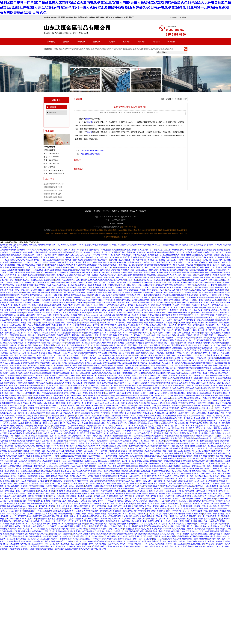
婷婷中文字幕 (151, 496)
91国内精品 (221, 335)
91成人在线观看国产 (205, 350)
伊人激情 (21, 250)
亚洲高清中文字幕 (216, 534)
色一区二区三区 (12, 257)
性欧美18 (90, 285)
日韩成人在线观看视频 (219, 290)
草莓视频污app (171, 401)
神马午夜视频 (72, 488)
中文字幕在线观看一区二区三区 (173, 252)
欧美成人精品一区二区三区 (162, 483)
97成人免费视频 (26, 282)
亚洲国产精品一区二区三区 (116, 406)
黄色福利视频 (25, 511)
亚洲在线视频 (33, 476)
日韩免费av (220, 383)
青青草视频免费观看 (223, 267)
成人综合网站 (47, 461)
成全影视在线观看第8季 (141, 300)
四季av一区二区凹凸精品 (104, 499)
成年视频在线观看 (71, 463)
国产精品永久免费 (59, 418)
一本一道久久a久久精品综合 (180, 363)
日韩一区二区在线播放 (82, 297)
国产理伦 (121, 252)
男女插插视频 (125, 315)
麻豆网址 (36, 456)
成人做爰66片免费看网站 (77, 285)
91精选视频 (209, 544)
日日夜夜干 (39, 255)
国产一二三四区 (172, 511)
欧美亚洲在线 (21, 285)
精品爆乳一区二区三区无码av (124, 448)
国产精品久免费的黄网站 (184, 338)
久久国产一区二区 (31, 406)
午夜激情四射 (205, 277)
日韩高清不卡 (211, 325)
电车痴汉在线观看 (168, 536)
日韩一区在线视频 (46, 395)
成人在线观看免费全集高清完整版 (147, 534)
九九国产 (180, 413)
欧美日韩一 (131, 390)
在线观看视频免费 (135, 262)
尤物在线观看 (28, 466)
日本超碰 (206, 395)
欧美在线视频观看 (90, 265)
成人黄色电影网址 (90, 453)
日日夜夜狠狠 (58, 395)
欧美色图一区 (99, 393)
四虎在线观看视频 (209, 250)
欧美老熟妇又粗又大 (66, 511)
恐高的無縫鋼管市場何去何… (54, 184)
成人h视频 (121, 350)
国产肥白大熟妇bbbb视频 (80, 295)
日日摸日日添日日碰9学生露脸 (58, 466)
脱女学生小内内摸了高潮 (98, 390)
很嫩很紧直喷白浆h (177, 257)
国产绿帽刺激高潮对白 (185, 496)
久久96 (225, 433)
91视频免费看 (131, 252)
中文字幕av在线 (111, 501)
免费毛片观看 (122, 262)
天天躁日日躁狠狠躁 (190, 353)
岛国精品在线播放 (146, 488)
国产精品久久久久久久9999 (177, 431)
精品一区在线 (120, 308)
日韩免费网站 (158, 297)
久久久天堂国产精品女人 (15, 456)
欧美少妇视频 (10, 471)
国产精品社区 (136, 521)
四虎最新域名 (124, 456)
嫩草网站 (200, 297)
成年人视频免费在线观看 (148, 385)
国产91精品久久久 (70, 390)
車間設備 (156, 42)
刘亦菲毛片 (184, 476)
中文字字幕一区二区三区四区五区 (104, 325)
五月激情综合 (169, 481)
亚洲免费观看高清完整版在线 (108, 468)
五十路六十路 (184, 511)
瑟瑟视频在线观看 (13, 421)
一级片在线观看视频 (44, 448)
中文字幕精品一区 (56, 390)
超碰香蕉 (196, 456)
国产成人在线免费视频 (45, 491)
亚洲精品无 (63, 458)
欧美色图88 (32, 370)
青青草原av (31, 401)
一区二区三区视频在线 (210, 375)
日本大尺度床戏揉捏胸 (182, 308)
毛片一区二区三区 (165, 519)
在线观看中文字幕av (95, 529)
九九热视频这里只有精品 (49, 536)
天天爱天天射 (137, 403)
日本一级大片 (35, 451)
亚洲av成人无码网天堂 (50, 451)
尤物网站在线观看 (38, 310)
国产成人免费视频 (169, 463)
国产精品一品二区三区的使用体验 (127, 363)
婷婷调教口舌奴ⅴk (80, 421)
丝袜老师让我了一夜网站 (139, 325)
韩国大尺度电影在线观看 (118, 451)
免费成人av (35, 539)
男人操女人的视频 (114, 431)
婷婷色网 (23, 493)
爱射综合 (31, 323)
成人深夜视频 (81, 529)
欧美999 (72, 416)
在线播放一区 (203, 509)
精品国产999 (29, 313)
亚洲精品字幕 (148, 285)
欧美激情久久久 (50, 388)
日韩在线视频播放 (74, 504)
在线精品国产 (165, 438)
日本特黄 (135, 255)
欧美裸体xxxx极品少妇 (133, 438)
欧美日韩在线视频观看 (153, 295)
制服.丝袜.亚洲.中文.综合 (90, 250)
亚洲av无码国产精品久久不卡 (54, 343)
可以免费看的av (103, 260)
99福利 (226, 355)
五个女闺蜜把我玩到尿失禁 (80, 325)
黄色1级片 (31, 285)
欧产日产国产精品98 (58, 488)
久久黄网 (132, 471)
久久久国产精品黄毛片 (108, 275)
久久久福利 (143, 345)
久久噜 (119, 282)
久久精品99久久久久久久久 (103, 267)
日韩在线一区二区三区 (198, 499)
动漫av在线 (199, 390)
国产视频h (212, 539)
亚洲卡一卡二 (15, 393)
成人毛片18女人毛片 (53, 330)
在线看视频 (117, 385)
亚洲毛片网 (82, 308)
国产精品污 (25, 488)
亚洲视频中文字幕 (34, 335)
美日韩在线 (39, 323)
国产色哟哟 (197, 516)
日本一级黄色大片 (223, 345)
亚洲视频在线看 (17, 395)
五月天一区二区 (56, 496)
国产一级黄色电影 (73, 323)
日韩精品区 (111, 423)
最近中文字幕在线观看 (112, 526)
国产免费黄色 (112, 433)
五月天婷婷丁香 (210, 488)
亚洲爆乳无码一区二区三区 (89, 491)
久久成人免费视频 (167, 534)
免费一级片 (79, 521)
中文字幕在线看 (154, 348)
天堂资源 (198, 250)
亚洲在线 (221, 385)
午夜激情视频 (129, 529)
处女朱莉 (67, 250)
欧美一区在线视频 (63, 544)
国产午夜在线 (118, 529)
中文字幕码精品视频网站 (9, 493)
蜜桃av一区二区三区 (186, 262)
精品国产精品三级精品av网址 (119, 458)
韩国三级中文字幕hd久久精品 (145, 272)
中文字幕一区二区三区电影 (176, 544)
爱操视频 (141, 428)
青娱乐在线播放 (214, 413)
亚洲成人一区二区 (75, 277)
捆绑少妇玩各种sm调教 (119, 395)
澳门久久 (167, 473)
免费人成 (4, 511)
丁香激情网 (185, 534)
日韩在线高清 (146, 328)
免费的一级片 (138, 524)
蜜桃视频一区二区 (140, 393)
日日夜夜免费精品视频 (36, 493)
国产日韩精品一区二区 (74, 401)
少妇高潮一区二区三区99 (48, 355)
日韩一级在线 (131, 463)
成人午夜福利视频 (184, 333)
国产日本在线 (87, 466)
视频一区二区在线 (157, 441)
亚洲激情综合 (174, 408)
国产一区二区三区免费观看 (177, 365)
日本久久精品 (74, 257)
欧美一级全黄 (5, 310)
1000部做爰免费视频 (38, 277)
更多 (125, 237)
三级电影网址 (127, 411)
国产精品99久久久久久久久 (135, 509)
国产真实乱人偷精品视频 (156, 365)
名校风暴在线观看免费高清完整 (198, 529)
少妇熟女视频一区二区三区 (18, 350)
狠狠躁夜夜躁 (111, 446)
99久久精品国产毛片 (37, 521)
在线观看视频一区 (117, 438)
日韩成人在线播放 (220, 348)
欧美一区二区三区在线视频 (101, 355)
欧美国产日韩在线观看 (122, 255)
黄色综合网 (47, 398)
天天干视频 (112, 466)
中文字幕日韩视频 (74, 418)
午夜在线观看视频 (180, 302)
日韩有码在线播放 (127, 338)
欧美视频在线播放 (69, 270)
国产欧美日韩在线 (36, 338)
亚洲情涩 (135, 375)
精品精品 (214, 373)
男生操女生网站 (214, 282)
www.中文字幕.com (212, 526)
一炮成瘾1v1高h (32, 463)
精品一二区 (32, 519)
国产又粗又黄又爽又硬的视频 (16, 378)
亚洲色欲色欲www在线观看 (72, 453)
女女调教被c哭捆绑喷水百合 (26, 416)
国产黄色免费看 (89, 458)
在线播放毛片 (19, 267)
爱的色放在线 (133, 318)
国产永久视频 (23, 521)
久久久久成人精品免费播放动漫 (17, 388)
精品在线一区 (224, 320)
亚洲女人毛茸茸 (88, 544)
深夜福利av (91, 292)
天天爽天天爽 (30, 267)
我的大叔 (190, 250)
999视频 (10, 443)
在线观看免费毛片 (64, 335)
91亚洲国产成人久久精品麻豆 (130, 257)
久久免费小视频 (136, 458)
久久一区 (79, 280)
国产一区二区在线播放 (56, 368)
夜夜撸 (95, 418)
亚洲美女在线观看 (211, 310)
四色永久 (61, 265)
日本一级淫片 (183, 468)
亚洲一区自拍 (28, 325)
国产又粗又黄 (54, 333)
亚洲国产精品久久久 (71, 516)
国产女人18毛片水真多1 (170, 521)
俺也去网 (219, 330)
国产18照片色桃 (142, 531)
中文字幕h (24, 499)
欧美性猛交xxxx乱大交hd (43, 433)
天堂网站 (137, 313)
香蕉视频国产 (185, 433)
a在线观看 (89, 486)
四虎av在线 (62, 290)
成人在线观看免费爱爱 (98, 488)
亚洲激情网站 (141, 443)
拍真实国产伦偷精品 (87, 463)
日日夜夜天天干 (148, 262)
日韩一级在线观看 (50, 526)
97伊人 (129, 524)
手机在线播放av (90, 320)
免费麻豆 (191, 431)
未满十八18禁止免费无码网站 (201, 476)
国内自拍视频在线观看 (39, 504)
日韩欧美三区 (168, 423)
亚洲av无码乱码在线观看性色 (122, 272)
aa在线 (168, 287)
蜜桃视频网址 (139, 333)
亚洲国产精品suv (76, 318)
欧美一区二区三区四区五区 (26, 471)
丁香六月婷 (62, 428)
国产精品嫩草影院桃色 (107, 481)
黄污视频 (14, 501)
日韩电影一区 (207, 406)
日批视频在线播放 (38, 290)
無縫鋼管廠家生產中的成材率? (92, 150)
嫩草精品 (39, 446)
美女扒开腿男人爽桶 (174, 539)
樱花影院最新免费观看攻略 (59, 478)
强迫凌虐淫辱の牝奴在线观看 (157, 408)
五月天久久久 (202, 448)
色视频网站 (166, 295)
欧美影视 (57, 461)
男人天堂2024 (141, 491)
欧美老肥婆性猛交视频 (199, 534)
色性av (35, 478)
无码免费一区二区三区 (45, 350)
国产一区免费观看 (100, 466)
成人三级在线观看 (58, 509)
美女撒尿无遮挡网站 (90, 353)
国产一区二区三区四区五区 (184, 426)
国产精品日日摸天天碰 (197, 383)
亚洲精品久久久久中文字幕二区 (101, 385)
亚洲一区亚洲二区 (176, 509)
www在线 (150, 360)
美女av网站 (114, 257)
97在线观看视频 (61, 338)
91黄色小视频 (221, 270)
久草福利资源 (142, 463)
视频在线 (154, 305)
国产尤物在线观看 (105, 448)
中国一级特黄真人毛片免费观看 (20, 330)
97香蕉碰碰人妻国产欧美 (134, 353)
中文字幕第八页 (40, 466)
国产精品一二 (82, 473)
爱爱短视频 (151, 511)
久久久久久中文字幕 (124, 393)
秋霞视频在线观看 (41, 252)
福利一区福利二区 (84, 456)
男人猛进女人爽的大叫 (49, 539)
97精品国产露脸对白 (204, 275)
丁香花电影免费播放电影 (195, 252)
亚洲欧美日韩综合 (93, 519)
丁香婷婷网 (155, 383)
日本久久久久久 (71, 368)
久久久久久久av (55, 546)
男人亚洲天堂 (77, 383)
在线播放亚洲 (117, 426)
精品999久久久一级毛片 (117, 544)
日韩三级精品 (13, 438)
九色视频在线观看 (220, 406)
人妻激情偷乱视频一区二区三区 (179, 466)
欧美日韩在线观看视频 (148, 265)
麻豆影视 (132, 514)
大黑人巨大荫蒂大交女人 (174, 373)
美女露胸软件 (117, 250)
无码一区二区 (50, 544)
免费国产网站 (87, 272)
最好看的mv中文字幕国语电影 (32, 403)
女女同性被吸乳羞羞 (185, 506)
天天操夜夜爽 (110, 393)
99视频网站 (98, 277)
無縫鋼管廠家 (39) (69, 230)
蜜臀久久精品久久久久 (203, 408)
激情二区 (209, 461)
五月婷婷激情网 (217, 468)
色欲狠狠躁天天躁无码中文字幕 (124, 340)
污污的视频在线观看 (67, 451)
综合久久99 (87, 267)
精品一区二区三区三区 (139, 270)
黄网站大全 (79, 320)
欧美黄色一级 (50, 521)
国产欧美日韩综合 (31, 395)
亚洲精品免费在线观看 (53, 270)
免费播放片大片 (123, 325)
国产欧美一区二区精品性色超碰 (15, 370)
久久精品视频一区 (203, 285)
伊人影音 (172, 524)
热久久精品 (223, 365)
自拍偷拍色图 (197, 310)
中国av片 (109, 506)
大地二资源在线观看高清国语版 (103, 534)
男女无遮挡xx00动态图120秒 (186, 265)
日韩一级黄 (93, 481)
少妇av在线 (134, 358)
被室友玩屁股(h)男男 (142, 305)
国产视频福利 (11, 383)
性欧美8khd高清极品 (154, 315)
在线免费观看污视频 (109, 539)
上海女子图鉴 (148, 461)
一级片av (58, 506)
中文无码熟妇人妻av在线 (190, 504)
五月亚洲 (3, 438)
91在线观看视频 (154, 345)
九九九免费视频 (194, 375)
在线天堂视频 (192, 295)
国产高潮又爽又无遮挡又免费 (142, 292)
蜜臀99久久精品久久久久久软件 (165, 506)
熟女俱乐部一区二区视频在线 (209, 483)
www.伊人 (47, 524)
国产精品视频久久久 (76, 310)
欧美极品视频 (37, 398)
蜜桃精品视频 (153, 270)
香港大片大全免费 (7, 290)
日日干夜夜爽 (182, 315)
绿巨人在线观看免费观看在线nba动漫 (206, 493)
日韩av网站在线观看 (136, 451)
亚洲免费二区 (193, 441)
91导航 (119, 313)
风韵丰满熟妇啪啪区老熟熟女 (187, 255)
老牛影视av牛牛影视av (71, 506)
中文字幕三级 (221, 471)
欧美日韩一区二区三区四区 (75, 328)
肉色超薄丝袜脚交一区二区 (128, 488)
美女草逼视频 (177, 348)
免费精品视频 (189, 438)
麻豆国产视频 (34, 549)
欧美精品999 (206, 451)
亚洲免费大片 (158, 390)
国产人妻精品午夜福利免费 (23, 348)
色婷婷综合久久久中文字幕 (162, 308)
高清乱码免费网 (213, 411)
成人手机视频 (49, 403)
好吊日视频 (107, 529)
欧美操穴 (65, 398)
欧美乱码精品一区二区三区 (16, 476)
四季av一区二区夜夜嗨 (172, 380)
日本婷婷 (130, 544)
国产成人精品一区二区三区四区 (31, 280)
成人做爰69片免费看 (74, 426)
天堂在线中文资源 (197, 531)
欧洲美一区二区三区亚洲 (186, 297)
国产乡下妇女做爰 (38, 360)
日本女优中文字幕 (138, 315)
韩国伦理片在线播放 (12, 300)
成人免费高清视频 (47, 549)
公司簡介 (111, 42)
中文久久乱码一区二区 (100, 438)
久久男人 (100, 398)
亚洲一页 (81, 282)
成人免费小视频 (109, 536)
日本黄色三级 (171, 323)
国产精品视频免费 (149, 313)
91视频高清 (52, 252)
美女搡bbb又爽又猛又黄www (191, 398)
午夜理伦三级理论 (154, 536)
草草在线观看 (42, 353)
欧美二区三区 (139, 431)
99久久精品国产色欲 (154, 416)
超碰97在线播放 (116, 401)
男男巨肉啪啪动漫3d (122, 267)
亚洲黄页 (45, 496)
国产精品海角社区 (29, 265)
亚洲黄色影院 (199, 270)
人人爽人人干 (141, 519)
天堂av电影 (86, 275)
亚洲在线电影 (61, 403)
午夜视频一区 (225, 302)
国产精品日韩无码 (52, 255)
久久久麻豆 (158, 310)
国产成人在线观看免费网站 (81, 370)
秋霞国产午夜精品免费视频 (31, 275)
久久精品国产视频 (84, 270)
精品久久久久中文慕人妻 (112, 348)
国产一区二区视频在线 (103, 511)
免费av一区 (116, 519)
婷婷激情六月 (212, 458)
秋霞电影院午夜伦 (33, 441)
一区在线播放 (99, 378)
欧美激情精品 (177, 406)
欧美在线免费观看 (126, 453)
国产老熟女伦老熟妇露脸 (174, 285)
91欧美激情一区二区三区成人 (22, 390)
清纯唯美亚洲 (16, 255)
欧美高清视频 (84, 431)
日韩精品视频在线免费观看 (127, 473)
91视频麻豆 (218, 461)
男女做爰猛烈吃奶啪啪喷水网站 (94, 423)
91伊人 (188, 373)
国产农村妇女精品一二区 (205, 267)
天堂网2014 (170, 338)
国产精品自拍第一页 (152, 275)
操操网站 (125, 471)
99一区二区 (102, 453)
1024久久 (112, 473)
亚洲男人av (15, 473)
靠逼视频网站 (168, 328)
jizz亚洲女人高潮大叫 (21, 531)
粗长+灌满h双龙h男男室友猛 (60, 383)
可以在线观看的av (56, 481)
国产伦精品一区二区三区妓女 (185, 320)
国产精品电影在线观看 (146, 541)
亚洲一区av (75, 373)
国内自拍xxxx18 (50, 446)
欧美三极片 (153, 493)
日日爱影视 (177, 483)
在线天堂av (64, 385)
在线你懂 (97, 272)
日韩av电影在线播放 (202, 385)
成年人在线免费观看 (47, 483)
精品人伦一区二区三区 (11, 363)
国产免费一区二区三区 (220, 388)
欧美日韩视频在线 (28, 375)
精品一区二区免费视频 (122, 370)
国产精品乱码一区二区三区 (75, 433)
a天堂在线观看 (96, 416)
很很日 (150, 280)
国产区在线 (181, 416)
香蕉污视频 (110, 421)
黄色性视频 (216, 398)
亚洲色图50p (46, 421)
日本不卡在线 (57, 443)
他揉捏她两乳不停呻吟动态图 (40, 516)
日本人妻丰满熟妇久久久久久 (14, 260)
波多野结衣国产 (144, 473)
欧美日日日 (209, 252)
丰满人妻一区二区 (21, 305)
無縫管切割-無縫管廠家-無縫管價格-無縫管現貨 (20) (91, 233)
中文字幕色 (52, 514)
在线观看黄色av (65, 380)
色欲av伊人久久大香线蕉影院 (214, 343)
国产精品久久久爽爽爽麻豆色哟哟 (104, 343)
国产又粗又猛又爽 (169, 315)
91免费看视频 (206, 456)
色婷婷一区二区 (9, 373)
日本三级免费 (67, 499)
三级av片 (170, 250)
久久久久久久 (78, 499)
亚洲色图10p (147, 413)
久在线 (136, 350)
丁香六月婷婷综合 (158, 333)
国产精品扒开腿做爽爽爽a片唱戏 (69, 275)
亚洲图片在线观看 (93, 328)
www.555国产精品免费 (130, 282)
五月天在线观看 (9, 534)
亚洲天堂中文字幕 (157, 436)
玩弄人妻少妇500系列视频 (155, 353)
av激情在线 (174, 446)
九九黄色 (64, 333)
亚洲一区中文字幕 (161, 524)
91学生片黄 (131, 446)
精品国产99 (25, 295)
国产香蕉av (146, 257)
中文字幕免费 (100, 506)
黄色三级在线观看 (76, 458)
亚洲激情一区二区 (141, 330)
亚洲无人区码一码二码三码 (196, 370)
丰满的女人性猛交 (129, 348)
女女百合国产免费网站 (94, 483)
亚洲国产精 (65, 411)
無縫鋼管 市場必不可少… (53, 194)
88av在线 (32, 350)
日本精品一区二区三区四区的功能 (143, 418)
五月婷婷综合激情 (83, 416)
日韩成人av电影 (130, 443)
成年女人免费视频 (170, 292)
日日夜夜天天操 (53, 385)
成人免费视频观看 (165, 305)
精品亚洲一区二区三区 (137, 536)
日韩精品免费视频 (34, 496)
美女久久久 (176, 473)
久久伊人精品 (110, 305)
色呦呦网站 (18, 262)
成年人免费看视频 (59, 287)
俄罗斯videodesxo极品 (209, 323)
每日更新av (70, 446)
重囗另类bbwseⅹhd (214, 360)
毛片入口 (128, 380)
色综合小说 (48, 302)
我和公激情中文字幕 (149, 476)
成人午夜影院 (211, 481)
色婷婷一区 (207, 438)
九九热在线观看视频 (65, 526)
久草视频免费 (106, 250)
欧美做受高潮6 (83, 488)
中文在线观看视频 (47, 468)
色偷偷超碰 (92, 308)
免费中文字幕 (213, 338)
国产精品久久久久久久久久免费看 (26, 428)
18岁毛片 (174, 383)
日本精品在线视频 (185, 501)
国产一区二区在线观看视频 (199, 340)
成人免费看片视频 (128, 519)
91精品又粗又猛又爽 (43, 287)
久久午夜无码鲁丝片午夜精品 (114, 483)
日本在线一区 (54, 370)
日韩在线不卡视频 (144, 398)
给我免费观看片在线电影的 (211, 401)
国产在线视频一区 (145, 250)
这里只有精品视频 (116, 541)
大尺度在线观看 (107, 491)
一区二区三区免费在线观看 (52, 260)
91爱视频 (24, 486)
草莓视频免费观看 (160, 280)
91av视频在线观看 (70, 496)
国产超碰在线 (137, 461)
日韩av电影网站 (137, 260)
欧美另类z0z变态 (164, 406)
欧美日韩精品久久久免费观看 (21, 302)
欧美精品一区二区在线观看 (150, 363)
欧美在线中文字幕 (120, 318)
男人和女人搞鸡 (112, 297)
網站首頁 (51, 42)
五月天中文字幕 (84, 388)
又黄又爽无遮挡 (183, 323)
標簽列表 (173, 17)
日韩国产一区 (85, 355)
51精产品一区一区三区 (209, 260)
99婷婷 (145, 323)
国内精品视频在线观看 (26, 383)
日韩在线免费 (29, 509)
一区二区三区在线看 (61, 272)
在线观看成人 (157, 423)
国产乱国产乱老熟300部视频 (166, 350)
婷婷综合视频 (70, 473)
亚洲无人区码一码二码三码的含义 (194, 458)
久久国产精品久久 (203, 524)
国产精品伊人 (15, 353)
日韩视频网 (223, 300)
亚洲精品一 (33, 318)
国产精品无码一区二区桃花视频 (33, 458)
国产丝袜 (148, 506)
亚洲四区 (150, 393)
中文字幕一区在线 (127, 468)
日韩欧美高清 (164, 446)
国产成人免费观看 (99, 406)
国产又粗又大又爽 (23, 373)
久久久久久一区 (128, 526)
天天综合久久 (200, 428)
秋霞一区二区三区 (180, 325)
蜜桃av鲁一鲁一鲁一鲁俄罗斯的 (179, 313)
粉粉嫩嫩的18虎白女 (117, 330)
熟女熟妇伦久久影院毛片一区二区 (185, 287)
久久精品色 (67, 421)
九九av (146, 458)
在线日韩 (216, 466)
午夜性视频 (36, 320)
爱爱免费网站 (187, 539)
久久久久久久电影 (125, 433)
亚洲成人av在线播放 (144, 390)
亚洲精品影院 (74, 375)
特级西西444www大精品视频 (33, 270)
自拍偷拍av (205, 333)
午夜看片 (206, 373)
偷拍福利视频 (198, 368)
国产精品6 (122, 323)
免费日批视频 (198, 453)
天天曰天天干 (41, 308)
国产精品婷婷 (198, 501)
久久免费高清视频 (97, 345)
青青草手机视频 (219, 514)
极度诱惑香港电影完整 (79, 411)
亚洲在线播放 (100, 290)
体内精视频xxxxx (98, 456)
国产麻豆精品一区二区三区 (165, 260)
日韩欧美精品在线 (13, 403)
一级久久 (46, 473)
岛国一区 (25, 541)
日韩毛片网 (164, 257)
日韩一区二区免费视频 (62, 295)
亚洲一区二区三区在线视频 (213, 446)
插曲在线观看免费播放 (32, 408)
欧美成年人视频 (157, 473)
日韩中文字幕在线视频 (196, 325)
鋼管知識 (52, 112)
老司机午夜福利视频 (75, 428)
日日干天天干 (220, 252)
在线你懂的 (37, 526)
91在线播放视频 (30, 345)
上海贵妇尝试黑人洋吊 (8, 250)
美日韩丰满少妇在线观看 (38, 541)
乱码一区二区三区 (215, 280)
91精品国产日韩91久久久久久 (97, 282)
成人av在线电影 (170, 297)
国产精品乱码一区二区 (149, 411)
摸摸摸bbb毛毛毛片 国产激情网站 (81, 350)
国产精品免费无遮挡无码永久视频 (107, 338)
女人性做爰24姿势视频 (133, 413)
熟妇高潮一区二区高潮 (125, 368)
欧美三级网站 (69, 481)
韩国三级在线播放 (13, 295)
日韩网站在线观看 (73, 509)
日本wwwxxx (7, 463)
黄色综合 (152, 323)
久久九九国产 (14, 511)
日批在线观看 (110, 493)
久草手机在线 (197, 436)
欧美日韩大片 (120, 499)
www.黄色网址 (79, 524)
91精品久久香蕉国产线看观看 (112, 310)
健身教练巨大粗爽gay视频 (118, 428)
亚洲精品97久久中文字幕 (78, 385)
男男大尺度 (67, 260)
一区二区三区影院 (203, 403)
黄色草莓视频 (60, 468)
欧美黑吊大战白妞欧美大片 (31, 358)
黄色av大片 (205, 305)
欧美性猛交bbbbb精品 (174, 353)
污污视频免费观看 (141, 421)
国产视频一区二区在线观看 (220, 423)
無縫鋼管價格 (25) (127, 230)
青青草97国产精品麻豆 (122, 300)
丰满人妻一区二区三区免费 (209, 302)
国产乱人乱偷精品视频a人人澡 (189, 292)
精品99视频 (93, 313)
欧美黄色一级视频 (68, 406)
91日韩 (194, 448)
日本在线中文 (57, 300)
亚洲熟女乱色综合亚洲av (166, 496)
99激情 (55, 458)
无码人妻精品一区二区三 (213, 501)
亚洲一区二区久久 (21, 461)
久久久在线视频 (105, 315)
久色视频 (92, 398)
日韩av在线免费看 (28, 308)
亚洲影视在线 (195, 323)
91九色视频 (119, 378)
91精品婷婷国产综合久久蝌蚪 (194, 461)
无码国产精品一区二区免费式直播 (206, 486)
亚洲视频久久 (144, 383)
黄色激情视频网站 (10, 398)
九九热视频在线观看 (19, 496)
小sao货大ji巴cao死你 (217, 353)
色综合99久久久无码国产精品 (157, 509)
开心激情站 (105, 395)
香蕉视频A (102, 375)
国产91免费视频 (46, 272)
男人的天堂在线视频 (135, 320)
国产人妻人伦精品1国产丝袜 (118, 358)
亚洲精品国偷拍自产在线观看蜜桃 (130, 275)
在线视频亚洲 (185, 443)
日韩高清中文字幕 (28, 287)
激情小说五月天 (165, 493)
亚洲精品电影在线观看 (42, 325)
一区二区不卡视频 (133, 302)
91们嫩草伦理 (135, 328)
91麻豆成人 (58, 313)
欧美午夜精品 (118, 486)
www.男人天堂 (199, 481)
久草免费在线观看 (59, 426)
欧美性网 (155, 438)
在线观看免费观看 (207, 257)
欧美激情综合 (17, 292)
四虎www (16, 423)
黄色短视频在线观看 (147, 350)
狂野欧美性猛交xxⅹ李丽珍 (182, 493)
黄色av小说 (82, 302)
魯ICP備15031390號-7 (129, 227)
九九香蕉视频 (15, 549)
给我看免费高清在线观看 (185, 267)
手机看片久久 (16, 514)
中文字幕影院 (26, 320)
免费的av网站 (60, 323)
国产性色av (192, 345)
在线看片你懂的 (112, 456)
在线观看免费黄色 (64, 514)
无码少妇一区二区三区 (141, 441)
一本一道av (86, 436)
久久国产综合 (187, 290)
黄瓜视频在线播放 (166, 514)
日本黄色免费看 (127, 431)
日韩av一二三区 (23, 277)
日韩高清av (72, 333)
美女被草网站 (161, 313)
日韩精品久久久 (201, 280)
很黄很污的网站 (7, 483)
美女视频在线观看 (196, 519)
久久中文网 (45, 488)
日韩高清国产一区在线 (195, 416)
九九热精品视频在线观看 (106, 383)
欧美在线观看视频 (142, 466)
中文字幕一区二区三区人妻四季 (119, 375)
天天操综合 (61, 446)
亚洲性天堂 (164, 275)
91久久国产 (33, 411)
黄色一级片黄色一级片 (18, 365)
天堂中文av (46, 423)
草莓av (89, 368)
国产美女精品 (177, 471)
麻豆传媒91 (117, 373)
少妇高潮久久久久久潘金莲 (86, 443)
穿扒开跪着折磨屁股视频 (107, 265)
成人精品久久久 (108, 295)
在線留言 (142, 211)
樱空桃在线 (63, 255)
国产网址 (137, 297)
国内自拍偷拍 (88, 395)
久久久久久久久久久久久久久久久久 (106, 403)
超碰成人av (128, 297)
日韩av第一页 (142, 340)
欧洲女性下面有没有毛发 (101, 270)
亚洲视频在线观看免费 (97, 380)
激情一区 (80, 333)
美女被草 (87, 534)
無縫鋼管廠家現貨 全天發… (54, 187)
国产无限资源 (188, 406)
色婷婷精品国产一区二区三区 (146, 406)
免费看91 (32, 385)
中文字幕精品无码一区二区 (213, 516)
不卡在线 (49, 313)
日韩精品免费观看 (144, 471)
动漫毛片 (215, 275)
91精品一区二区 (79, 541)
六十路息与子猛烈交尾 (124, 421)
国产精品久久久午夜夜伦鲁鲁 (121, 441)
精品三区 (165, 388)
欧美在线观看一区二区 (13, 491)
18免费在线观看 (72, 491)
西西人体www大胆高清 (76, 483)
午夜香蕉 (28, 456)
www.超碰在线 (5, 292)
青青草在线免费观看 (222, 441)
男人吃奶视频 (93, 421)
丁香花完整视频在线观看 (173, 461)
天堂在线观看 (185, 521)
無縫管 (66, 42)
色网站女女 (32, 506)
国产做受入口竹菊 (212, 328)
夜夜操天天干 (98, 526)
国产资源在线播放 (127, 546)
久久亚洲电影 (85, 373)
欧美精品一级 (8, 481)
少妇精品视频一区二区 (34, 315)
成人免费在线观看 (84, 496)
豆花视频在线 (203, 287)
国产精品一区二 (187, 270)
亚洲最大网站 (142, 514)
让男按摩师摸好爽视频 (125, 466)
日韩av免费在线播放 (184, 355)
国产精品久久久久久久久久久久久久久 (98, 280)
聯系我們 (171, 42)
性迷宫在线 (162, 343)
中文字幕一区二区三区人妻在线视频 (18, 468)
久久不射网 (176, 290)
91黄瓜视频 (97, 348)
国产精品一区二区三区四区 (68, 355)
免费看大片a (160, 320)
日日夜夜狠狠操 (51, 290)
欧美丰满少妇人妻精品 (36, 328)
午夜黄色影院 (10, 333)
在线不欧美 (185, 499)
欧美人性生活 (224, 491)
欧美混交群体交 (146, 302)
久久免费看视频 (22, 385)
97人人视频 (202, 345)
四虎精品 (100, 320)
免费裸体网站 (196, 373)
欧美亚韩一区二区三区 (106, 308)
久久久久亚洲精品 (28, 300)
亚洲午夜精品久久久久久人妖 (135, 360)
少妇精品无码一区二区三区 (26, 297)
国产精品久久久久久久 (99, 516)
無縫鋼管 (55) (57, 230)
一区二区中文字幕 (158, 338)
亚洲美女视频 (49, 323)
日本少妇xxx (183, 441)
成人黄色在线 (134, 265)
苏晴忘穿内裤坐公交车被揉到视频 (50, 413)
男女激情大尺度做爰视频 (28, 257)
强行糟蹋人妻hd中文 (102, 504)
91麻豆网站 (225, 308)
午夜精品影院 (100, 350)
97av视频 (45, 333)
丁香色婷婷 (218, 544)
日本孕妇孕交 (72, 308)
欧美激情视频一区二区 (49, 363)
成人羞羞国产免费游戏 (61, 318)
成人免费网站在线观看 (124, 534)
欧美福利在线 (221, 536)
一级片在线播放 (216, 433)
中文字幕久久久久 (99, 496)
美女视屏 (214, 385)
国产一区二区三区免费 (215, 418)
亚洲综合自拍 (171, 333)
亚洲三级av (43, 257)
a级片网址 (17, 308)
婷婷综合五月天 (151, 343)
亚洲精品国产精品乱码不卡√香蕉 (28, 453)
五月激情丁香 (157, 328)
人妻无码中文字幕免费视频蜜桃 (147, 468)
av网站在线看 (149, 320)
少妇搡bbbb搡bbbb (216, 431)
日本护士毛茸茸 (39, 330)
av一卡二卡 (211, 345)
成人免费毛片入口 (190, 483)
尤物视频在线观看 (55, 305)
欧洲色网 (173, 413)
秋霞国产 (214, 524)
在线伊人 (84, 398)
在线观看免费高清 (177, 403)
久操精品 (24, 421)
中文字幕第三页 (167, 426)
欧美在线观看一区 (223, 481)
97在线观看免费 (90, 468)
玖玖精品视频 (162, 375)
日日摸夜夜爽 (66, 365)
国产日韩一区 (96, 295)
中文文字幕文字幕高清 (57, 504)
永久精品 (165, 546)
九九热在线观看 (16, 252)
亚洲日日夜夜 (197, 514)
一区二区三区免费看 (207, 315)
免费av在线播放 (205, 388)
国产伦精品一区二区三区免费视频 (71, 363)
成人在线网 (149, 428)
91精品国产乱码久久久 (8, 315)
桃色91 (55, 448)
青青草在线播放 (88, 514)
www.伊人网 (29, 418)
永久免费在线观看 (30, 481)
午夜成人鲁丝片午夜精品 (149, 290)
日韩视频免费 (224, 323)
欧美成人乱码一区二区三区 (58, 257)
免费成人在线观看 (118, 302)
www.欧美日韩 (176, 318)
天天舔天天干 (110, 320)
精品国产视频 (200, 262)
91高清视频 (9, 461)
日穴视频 (32, 461)
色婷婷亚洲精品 (103, 401)
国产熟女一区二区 (152, 499)
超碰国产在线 (219, 255)
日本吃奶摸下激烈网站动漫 (113, 436)
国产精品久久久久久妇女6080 (87, 446)
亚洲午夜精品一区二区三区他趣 (210, 295)
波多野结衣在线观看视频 (161, 471)
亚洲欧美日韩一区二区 (192, 451)
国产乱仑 (188, 413)
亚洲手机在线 (126, 403)
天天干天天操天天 (20, 328)
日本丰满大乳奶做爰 (200, 355)
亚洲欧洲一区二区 (49, 408)
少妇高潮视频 (214, 272)
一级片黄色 (41, 385)
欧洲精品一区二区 (193, 335)
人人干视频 (146, 438)
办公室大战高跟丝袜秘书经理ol (118, 496)
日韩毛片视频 (198, 378)
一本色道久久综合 (172, 491)
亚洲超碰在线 (13, 451)
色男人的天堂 (135, 456)
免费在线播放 (113, 285)
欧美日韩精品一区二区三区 (102, 318)
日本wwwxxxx (127, 401)
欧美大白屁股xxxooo (30, 355)
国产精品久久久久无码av (161, 398)
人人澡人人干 (43, 463)
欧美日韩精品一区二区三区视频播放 (161, 255)
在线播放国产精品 (192, 257)
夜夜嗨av (163, 468)
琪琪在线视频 (189, 358)
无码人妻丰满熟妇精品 (156, 526)
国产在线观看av (103, 441)
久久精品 (208, 416)
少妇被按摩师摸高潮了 (177, 395)
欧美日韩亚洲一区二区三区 (220, 287)
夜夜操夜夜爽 (106, 519)
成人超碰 (130, 308)
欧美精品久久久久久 (16, 406)
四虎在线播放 (132, 408)
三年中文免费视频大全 (171, 310)
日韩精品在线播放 (176, 418)
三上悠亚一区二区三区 (109, 388)
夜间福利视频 (82, 448)
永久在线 (104, 328)
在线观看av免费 (101, 285)
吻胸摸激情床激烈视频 (182, 448)
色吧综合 (198, 438)
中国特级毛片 (186, 330)
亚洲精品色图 (28, 433)
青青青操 (3, 443)
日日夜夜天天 (173, 343)
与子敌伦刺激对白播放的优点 (98, 262)
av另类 (67, 282)
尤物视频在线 (62, 310)
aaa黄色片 (16, 488)
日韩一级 (13, 436)
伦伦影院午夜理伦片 (208, 335)
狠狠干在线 (14, 280)
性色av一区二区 (76, 267)
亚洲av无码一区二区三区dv (153, 481)
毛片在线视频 (92, 365)
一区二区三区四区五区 (107, 313)
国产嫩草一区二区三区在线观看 (114, 287)
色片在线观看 (85, 438)
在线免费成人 (93, 411)
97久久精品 (180, 335)
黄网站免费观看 (156, 380)
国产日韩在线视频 (131, 541)
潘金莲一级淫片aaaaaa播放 (53, 358)
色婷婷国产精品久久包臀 (182, 411)
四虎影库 (129, 350)
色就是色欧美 (68, 305)
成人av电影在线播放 (141, 436)
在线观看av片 (171, 340)
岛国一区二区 (38, 302)
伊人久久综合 (175, 388)
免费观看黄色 (217, 451)
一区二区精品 (212, 358)
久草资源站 (90, 433)
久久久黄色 (148, 524)
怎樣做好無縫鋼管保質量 (90, 154)
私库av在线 (57, 398)
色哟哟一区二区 (58, 524)
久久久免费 (51, 416)
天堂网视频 (117, 511)
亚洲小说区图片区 (200, 539)
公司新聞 (52, 107)
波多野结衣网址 (16, 325)
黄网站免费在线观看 (187, 491)
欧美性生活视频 (43, 471)
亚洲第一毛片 (224, 313)
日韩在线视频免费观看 (179, 345)
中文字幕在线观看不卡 (152, 486)
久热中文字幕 (28, 252)
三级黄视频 (121, 463)
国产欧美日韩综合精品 (89, 323)
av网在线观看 (170, 267)
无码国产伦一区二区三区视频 (22, 340)
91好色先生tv (103, 353)
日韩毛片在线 (97, 436)
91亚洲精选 (171, 277)
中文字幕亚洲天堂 (18, 441)
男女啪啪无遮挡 (110, 368)
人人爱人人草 (181, 478)
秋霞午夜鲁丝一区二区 (204, 426)
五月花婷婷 (119, 509)
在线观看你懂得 (77, 315)
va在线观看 (190, 280)
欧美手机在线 (8, 262)
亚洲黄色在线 (54, 541)
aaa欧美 (113, 262)
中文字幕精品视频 (217, 305)
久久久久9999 (61, 483)
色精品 (169, 290)
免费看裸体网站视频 (161, 413)
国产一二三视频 (66, 541)
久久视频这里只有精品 (148, 375)
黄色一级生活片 (54, 353)
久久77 (163, 501)
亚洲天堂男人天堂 (216, 355)
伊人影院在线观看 (143, 388)
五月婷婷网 (99, 493)
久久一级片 (121, 446)
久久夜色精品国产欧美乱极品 (97, 541)
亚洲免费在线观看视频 (200, 363)
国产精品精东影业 (205, 348)
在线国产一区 (155, 458)
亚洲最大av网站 (69, 443)
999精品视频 (64, 448)
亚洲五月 (55, 501)
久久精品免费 (188, 385)
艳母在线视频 (71, 287)
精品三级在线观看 (188, 408)
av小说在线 (112, 461)
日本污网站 (4, 280)
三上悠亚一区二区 (31, 262)
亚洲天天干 (190, 395)
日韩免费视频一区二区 (60, 325)
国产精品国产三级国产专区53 (213, 292)
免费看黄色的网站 (57, 282)
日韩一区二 (128, 436)
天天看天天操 (53, 380)
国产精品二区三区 (149, 267)
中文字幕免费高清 (168, 458)
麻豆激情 (102, 421)
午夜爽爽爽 (84, 257)
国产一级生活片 (87, 504)
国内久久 (51, 297)
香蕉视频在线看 (156, 529)
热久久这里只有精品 (200, 471)
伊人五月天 (14, 318)
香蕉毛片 (71, 292)
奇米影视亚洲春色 (211, 365)
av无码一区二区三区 (28, 353)
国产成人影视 (215, 340)
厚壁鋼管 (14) (128, 233)
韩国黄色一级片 (145, 277)
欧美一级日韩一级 (124, 461)
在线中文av (10, 285)
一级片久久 (4, 325)
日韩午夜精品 (122, 265)
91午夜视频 (7, 488)
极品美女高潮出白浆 (69, 330)
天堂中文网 (103, 524)
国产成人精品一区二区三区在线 (186, 423)
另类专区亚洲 (97, 368)
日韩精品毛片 (172, 468)
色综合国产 (23, 318)
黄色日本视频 (131, 499)
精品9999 (182, 541)
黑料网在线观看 (90, 383)
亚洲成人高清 (77, 534)
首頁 (163, 99)
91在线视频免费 (35, 421)
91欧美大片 (158, 358)
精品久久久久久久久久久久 (102, 373)
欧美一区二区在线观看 (108, 333)
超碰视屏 (197, 506)
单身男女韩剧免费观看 (73, 395)
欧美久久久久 (150, 373)
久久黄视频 (196, 333)
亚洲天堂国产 (119, 280)
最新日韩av (217, 265)
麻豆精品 (213, 509)
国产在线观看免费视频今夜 (165, 360)
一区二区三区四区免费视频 (155, 287)
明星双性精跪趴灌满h (158, 466)
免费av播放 (105, 272)
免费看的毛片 (172, 541)
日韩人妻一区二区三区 (24, 333)
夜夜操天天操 (198, 488)
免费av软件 (160, 267)
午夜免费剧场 (179, 328)
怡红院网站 (202, 541)
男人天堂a (165, 363)
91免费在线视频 (162, 418)
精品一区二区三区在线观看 (27, 436)
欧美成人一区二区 (174, 330)
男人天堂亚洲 (223, 373)
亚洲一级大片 (50, 310)
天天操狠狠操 (80, 292)
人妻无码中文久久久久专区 (39, 534)
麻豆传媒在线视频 (63, 531)
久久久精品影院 (130, 310)
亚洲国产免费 (116, 416)
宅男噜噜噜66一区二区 (157, 340)
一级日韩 (24, 411)
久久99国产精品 (101, 544)
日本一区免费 (139, 373)
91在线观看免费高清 (42, 340)
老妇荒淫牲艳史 (166, 499)
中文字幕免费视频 (23, 504)
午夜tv (60, 262)
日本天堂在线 (154, 318)
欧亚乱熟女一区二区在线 (169, 433)
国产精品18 (191, 478)
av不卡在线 (167, 529)
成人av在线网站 (201, 282)
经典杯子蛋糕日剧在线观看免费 (85, 260)
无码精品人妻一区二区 (72, 413)
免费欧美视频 (101, 458)
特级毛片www (218, 426)
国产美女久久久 (170, 378)
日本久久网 (95, 255)
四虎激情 (95, 275)
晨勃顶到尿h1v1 (154, 501)
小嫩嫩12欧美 (213, 370)
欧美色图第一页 (7, 305)
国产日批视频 (11, 277)
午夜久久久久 (153, 514)
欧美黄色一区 (186, 310)
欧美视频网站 (216, 333)
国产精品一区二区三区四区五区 (59, 438)
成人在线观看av (154, 504)
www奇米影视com (173, 428)
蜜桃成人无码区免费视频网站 (170, 531)
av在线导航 (47, 315)
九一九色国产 (222, 325)
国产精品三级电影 (130, 250)
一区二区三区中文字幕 (157, 330)
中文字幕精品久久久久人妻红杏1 (129, 481)
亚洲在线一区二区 (100, 428)
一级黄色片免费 (158, 368)
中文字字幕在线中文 (16, 408)
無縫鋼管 (81, 42)
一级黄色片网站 (87, 393)
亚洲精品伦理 (225, 511)
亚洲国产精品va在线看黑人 (65, 280)
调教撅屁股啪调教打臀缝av (199, 468)
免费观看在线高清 (47, 529)
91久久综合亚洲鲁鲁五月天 (16, 519)
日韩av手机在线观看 (43, 300)
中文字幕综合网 (6, 323)
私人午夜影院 (95, 478)
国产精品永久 (75, 393)
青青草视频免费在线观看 (19, 426)
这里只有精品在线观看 (148, 282)
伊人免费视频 (69, 320)
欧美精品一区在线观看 (124, 423)
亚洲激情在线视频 (168, 504)
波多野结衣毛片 (62, 416)
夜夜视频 (37, 348)
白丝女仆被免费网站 (8, 546)
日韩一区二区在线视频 (218, 363)
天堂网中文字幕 (80, 262)
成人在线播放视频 (32, 536)
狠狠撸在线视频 (14, 375)
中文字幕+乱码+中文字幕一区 (115, 408)
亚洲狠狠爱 (132, 428)
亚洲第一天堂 (68, 262)
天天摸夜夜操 (55, 471)
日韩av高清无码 (25, 438)
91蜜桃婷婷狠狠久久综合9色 (81, 348)
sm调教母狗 (70, 343)
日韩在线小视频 (75, 272)
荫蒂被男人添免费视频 (57, 519)
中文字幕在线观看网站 (219, 285)
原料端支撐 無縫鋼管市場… (54, 197)
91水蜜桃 (176, 499)
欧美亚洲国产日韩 (43, 267)
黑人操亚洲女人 (63, 360)
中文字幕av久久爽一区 (135, 295)
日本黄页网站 (75, 345)
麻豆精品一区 (54, 292)
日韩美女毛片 (191, 328)
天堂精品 (176, 476)
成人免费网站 (42, 519)
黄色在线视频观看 (36, 388)
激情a (121, 297)
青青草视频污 (8, 267)
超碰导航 (115, 315)
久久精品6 (143, 255)
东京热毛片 (134, 478)
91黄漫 (201, 526)
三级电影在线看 (115, 516)
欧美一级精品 (133, 277)
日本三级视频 (57, 516)
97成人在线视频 (53, 431)
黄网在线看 (40, 486)
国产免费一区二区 (132, 378)
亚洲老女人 (160, 323)
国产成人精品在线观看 (170, 486)
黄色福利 (53, 534)
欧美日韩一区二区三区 (151, 433)
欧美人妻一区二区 (224, 509)
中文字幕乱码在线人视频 (56, 308)
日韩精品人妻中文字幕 (152, 335)
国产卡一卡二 (193, 315)
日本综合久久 (182, 340)
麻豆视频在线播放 (101, 330)
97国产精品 (82, 441)
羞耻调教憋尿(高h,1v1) (210, 313)
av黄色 (18, 265)
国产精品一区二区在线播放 (82, 252)
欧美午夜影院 (186, 380)
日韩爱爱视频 (35, 488)
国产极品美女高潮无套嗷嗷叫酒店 (111, 365)
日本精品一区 (210, 270)
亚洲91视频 (75, 438)
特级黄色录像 (63, 476)
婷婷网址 (87, 318)
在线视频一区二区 (88, 509)
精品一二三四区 (224, 436)
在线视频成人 (187, 456)
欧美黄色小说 (145, 516)
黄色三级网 (155, 395)
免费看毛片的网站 (153, 252)
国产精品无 (140, 343)
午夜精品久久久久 (42, 383)
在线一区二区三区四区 (103, 340)
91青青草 (97, 395)
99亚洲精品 (193, 536)
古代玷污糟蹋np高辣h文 (184, 481)
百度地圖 (183, 17)
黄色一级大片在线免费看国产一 (51, 378)
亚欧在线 (109, 531)
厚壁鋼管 (96, 42)
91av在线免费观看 (185, 516)
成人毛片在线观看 (58, 473)
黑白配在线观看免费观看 (208, 393)
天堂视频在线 (15, 458)
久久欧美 (54, 267)
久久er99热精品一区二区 (221, 277)
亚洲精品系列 (222, 250)
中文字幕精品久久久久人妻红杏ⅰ (86, 300)
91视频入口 (147, 370)
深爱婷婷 (214, 320)
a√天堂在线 (175, 398)
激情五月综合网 (180, 250)
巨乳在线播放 (186, 305)
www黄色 (169, 320)
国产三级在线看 (59, 302)
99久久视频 (76, 514)
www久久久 (91, 441)
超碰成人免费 (165, 318)
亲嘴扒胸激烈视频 (44, 443)
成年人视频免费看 (75, 436)
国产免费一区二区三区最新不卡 (151, 378)
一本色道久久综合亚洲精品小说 (18, 360)
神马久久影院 (50, 493)
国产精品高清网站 (45, 318)
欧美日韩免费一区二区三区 (173, 451)
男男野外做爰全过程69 (65, 493)
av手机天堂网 (46, 320)
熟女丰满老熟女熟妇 (211, 519)
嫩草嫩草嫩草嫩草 (164, 272)
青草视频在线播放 (113, 521)
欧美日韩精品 (131, 398)
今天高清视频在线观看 (211, 308)
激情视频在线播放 (183, 277)
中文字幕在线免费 (70, 313)
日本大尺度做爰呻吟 (76, 486)
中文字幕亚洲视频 (207, 441)
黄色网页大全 (100, 433)
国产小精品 (36, 393)
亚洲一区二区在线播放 (216, 541)
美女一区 (197, 406)
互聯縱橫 (119, 223)
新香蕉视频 (115, 270)
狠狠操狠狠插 (166, 348)
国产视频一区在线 (188, 300)
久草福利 (151, 355)
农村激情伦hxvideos (35, 343)
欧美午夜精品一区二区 (65, 521)
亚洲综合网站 (121, 320)
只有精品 (106, 416)
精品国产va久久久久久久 (134, 486)
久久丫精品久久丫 (165, 476)
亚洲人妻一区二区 (200, 360)
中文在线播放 (160, 428)
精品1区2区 (196, 305)
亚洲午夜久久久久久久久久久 (174, 370)
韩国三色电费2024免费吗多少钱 (27, 272)
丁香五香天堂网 (29, 255)
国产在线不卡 (172, 501)
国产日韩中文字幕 (82, 481)
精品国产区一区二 (135, 285)
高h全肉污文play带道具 (207, 536)
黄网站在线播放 (186, 486)
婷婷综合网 (42, 416)
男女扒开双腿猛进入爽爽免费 (16, 335)
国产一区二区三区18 (125, 333)
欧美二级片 (221, 539)
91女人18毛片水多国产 (217, 318)
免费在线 (32, 486)
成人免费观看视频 (30, 292)
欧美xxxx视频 (212, 428)
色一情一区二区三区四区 (20, 310)
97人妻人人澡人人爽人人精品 (79, 255)
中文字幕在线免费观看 (183, 436)
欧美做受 (117, 531)
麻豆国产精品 (49, 280)
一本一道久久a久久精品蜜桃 (57, 277)
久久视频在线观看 (183, 463)
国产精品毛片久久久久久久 (213, 546)
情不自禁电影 (193, 302)
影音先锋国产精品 (74, 403)
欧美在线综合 (75, 398)
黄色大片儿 (123, 285)
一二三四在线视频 (168, 478)
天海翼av (6, 380)
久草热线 (200, 328)
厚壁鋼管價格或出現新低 (53, 190)
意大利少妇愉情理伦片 (117, 390)
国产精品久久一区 (210, 436)
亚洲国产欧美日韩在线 (107, 418)
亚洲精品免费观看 (159, 277)
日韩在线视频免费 (92, 333)
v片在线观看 (13, 478)
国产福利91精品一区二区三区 (41, 295)
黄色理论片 (169, 436)
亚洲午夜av (75, 250)
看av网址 (89, 338)
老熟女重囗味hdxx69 (19, 506)
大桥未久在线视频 (69, 546)
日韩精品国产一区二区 (61, 348)
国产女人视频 (88, 277)
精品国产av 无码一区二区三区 (97, 335)
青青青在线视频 (101, 514)
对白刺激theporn (155, 463)
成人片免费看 (98, 408)
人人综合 (176, 305)
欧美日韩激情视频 (220, 438)
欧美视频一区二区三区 (156, 401)
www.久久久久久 (32, 250)
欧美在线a (44, 546)
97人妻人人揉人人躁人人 (83, 305)
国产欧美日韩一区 (23, 546)
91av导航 (102, 446)
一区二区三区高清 (200, 411)
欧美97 (211, 448)
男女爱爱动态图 (22, 534)
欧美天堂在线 (40, 285)
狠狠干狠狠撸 (141, 355)
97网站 (196, 526)
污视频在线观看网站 (184, 368)
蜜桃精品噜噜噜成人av (142, 423)
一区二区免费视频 (132, 365)
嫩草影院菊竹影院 (205, 265)
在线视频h (129, 330)
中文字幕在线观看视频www (18, 338)
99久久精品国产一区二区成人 (205, 496)
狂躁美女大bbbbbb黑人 (61, 315)
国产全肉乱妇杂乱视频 (176, 280)
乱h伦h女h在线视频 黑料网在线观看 (80, 290)
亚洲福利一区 (89, 493)
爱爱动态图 (53, 511)
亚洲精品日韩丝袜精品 (164, 448)
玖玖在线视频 (192, 541)
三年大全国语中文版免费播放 (170, 456)
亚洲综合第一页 (16, 355)
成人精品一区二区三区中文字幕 (32, 544)
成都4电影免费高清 (178, 295)
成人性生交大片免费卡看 (162, 302)
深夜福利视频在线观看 (182, 514)
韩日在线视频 (88, 426)
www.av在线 (72, 441)
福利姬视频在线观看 (131, 290)
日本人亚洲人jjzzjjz (74, 423)
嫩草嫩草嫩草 (142, 348)
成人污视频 (141, 416)
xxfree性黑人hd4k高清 (114, 290)
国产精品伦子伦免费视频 (79, 478)
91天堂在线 (43, 478)
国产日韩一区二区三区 (84, 451)
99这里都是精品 (129, 491)
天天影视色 (141, 252)
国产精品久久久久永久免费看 (195, 418)
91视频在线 (5, 426)
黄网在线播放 (127, 373)
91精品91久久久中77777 (108, 323)
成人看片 (77, 526)
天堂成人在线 (50, 360)
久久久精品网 (28, 514)
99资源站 (131, 406)
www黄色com (96, 539)
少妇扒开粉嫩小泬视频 (74, 265)
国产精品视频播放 (61, 350)
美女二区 (212, 471)
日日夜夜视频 (149, 260)
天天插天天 (189, 390)
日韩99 (177, 534)
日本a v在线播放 (157, 403)
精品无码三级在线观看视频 (11, 270)
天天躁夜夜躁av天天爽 (88, 375)
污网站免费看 (201, 478)
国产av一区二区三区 (22, 290)
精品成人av (165, 345)
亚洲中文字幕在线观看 (172, 300)
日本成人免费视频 (170, 416)
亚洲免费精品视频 (64, 252)
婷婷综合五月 (174, 546)
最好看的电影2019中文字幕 (165, 355)
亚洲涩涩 (8, 536)
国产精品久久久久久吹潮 (145, 448)
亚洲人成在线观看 (206, 255)
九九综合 (42, 406)
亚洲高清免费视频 (113, 546)
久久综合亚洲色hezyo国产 (26, 448)
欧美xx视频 (223, 524)
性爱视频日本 (159, 285)
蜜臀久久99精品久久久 (22, 483)
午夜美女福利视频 (41, 390)
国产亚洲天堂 (10, 453)
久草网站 (21, 315)
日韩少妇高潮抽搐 (184, 260)
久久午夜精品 (43, 292)
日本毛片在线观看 (63, 373)
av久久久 (227, 544)
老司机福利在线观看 (92, 310)
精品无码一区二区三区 (27, 501)
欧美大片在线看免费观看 (48, 476)
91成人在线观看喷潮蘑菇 (180, 272)
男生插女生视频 (202, 431)
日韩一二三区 (147, 297)
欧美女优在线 (40, 313)
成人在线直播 (110, 345)
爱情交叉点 (85, 345)
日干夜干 (11, 272)
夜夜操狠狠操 (83, 313)
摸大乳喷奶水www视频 (49, 456)
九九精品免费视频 (72, 340)
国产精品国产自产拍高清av (174, 390)
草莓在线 (142, 365)
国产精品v (156, 257)
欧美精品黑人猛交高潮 (190, 473)
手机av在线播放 (21, 401)
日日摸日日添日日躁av (8, 509)
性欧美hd (37, 260)
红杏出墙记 (41, 431)
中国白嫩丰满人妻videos (51, 365)
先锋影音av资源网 (201, 318)
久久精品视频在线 (54, 499)
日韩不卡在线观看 (85, 408)
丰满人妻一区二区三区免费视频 (90, 287)
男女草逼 (211, 499)
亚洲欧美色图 (190, 403)
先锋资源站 (223, 393)
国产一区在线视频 (145, 539)
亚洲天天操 (12, 529)
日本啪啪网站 (106, 478)
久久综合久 (158, 292)
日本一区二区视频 (138, 496)
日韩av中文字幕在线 (98, 431)
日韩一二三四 (5, 514)
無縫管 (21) (138, 230)
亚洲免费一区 (152, 519)
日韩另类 (178, 385)
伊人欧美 (49, 458)
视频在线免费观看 (188, 282)
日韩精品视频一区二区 (199, 463)
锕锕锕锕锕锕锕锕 (25, 478)
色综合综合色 (109, 277)
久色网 (177, 458)
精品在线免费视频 (40, 368)
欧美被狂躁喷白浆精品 (130, 516)
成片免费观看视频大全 (77, 338)
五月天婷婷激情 (171, 441)
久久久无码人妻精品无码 (69, 431)
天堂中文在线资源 (173, 282)
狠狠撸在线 (216, 390)
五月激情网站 (105, 302)
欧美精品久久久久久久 (75, 468)
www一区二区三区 (129, 416)
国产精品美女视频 (49, 275)
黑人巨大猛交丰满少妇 (166, 265)
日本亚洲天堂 (201, 358)
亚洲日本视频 (127, 504)
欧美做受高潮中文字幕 (43, 418)
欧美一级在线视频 (17, 313)
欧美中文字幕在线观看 (45, 345)
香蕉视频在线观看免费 (111, 476)
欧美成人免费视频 (185, 453)
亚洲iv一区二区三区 (83, 343)
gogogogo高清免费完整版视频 (73, 461)
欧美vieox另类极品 (15, 433)
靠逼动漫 (161, 282)
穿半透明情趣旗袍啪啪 (120, 478)
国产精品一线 (42, 297)
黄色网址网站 (225, 519)
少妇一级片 (196, 313)
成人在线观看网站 (50, 375)
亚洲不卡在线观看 (13, 320)
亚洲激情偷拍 (47, 348)
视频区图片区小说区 (86, 330)
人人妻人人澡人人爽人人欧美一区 (182, 275)
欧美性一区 (179, 358)
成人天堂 (194, 433)
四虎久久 (3, 375)
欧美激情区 (34, 373)
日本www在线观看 (101, 451)
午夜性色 (57, 453)
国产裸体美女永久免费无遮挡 (189, 401)
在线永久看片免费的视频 (187, 350)
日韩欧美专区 (43, 481)
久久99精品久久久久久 (201, 290)
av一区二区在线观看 (204, 300)
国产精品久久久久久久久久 (25, 446)
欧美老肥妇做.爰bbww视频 (214, 297)
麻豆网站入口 (209, 380)
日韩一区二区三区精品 (143, 368)
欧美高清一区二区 (41, 380)
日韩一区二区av (19, 463)
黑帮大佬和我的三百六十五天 (166, 262)
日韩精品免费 (63, 375)
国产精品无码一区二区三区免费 (134, 511)
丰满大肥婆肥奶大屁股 (208, 473)
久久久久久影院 (122, 536)
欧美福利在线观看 (168, 335)
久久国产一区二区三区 (141, 380)
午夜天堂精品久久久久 (189, 388)
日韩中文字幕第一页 (12, 275)
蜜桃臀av (61, 401)
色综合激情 (70, 529)
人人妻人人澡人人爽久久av (57, 285)
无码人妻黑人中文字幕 (124, 305)
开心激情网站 (203, 433)
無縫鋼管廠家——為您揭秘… (54, 200)
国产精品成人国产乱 (153, 546)
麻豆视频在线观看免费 (199, 272)
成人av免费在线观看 (196, 365)
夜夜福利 (121, 501)
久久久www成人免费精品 (104, 509)
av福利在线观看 (145, 483)
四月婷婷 (3, 466)
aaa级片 (215, 300)
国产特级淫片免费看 (167, 385)
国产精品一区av (201, 338)
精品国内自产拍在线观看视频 (136, 501)
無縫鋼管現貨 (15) (117, 233)
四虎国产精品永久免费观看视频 (111, 360)
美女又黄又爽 (86, 403)
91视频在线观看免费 (48, 373)
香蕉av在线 (88, 428)
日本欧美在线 (51, 265)
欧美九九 (48, 426)
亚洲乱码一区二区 (24, 398)
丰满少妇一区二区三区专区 (130, 476)
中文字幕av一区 (107, 255)
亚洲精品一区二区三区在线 (67, 388)
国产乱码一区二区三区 (93, 363)
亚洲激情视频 (188, 318)
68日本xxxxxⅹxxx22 (91, 315)
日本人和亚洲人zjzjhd (144, 310)
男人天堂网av (204, 423)
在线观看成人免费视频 (143, 308)
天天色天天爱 (197, 308)
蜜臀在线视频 (87, 526)
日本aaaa (136, 411)
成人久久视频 (33, 378)
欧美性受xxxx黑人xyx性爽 (143, 453)
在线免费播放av (99, 531)
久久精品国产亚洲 (34, 365)
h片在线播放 (14, 544)
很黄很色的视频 (6, 348)
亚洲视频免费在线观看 (115, 380)
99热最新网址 (125, 521)
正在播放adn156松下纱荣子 (202, 466)
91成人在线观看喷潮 (80, 380)
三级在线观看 (137, 370)
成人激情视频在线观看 (153, 451)
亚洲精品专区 (156, 388)
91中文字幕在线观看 (152, 426)
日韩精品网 (195, 277)
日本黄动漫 (153, 531)
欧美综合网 (122, 524)
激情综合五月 (108, 363)
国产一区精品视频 (165, 411)
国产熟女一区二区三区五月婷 (17, 516)
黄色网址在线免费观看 (112, 471)
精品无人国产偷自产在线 (99, 257)
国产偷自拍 (93, 448)
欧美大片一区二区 (220, 476)
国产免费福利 (58, 320)
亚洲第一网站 (5, 390)
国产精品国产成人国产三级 (170, 270)
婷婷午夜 (215, 456)
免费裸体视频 (60, 529)
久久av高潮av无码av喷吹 (47, 262)
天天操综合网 (121, 383)
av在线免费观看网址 (181, 519)
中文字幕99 (40, 265)
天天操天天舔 (76, 466)
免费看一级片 (89, 499)
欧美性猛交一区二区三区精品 (22, 380)
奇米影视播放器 (157, 300)
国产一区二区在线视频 (200, 443)
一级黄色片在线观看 (12, 499)
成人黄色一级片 (131, 280)
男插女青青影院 (124, 292)
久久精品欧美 (85, 516)
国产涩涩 (74, 531)
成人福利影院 (113, 453)
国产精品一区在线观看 (126, 343)
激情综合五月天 (93, 302)
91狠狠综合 (112, 488)
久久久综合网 (197, 380)
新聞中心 (141, 42)
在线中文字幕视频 (146, 358)
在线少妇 (207, 521)
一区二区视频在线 (136, 335)
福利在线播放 (10, 265)
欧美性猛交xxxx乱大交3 (80, 358)
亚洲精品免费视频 (83, 546)
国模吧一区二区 (121, 277)
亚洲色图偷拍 (43, 436)
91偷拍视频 (15, 287)
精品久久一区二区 (99, 297)
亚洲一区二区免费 (188, 428)
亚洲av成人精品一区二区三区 (203, 330)
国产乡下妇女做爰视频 (122, 506)
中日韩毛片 (217, 408)
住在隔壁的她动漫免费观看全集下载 (55, 393)
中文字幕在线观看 (125, 539)
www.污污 (185, 531)
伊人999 (162, 290)
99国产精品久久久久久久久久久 (51, 250)
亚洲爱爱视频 (168, 358)
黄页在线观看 (120, 295)
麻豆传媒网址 (49, 338)
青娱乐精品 (211, 383)
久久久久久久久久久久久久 (67, 408)
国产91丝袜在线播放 (187, 343)
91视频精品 (142, 280)
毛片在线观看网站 (200, 413)
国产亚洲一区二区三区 (98, 358)
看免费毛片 (97, 370)
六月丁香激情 (89, 511)
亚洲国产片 (72, 456)
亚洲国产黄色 (186, 546)
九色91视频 (222, 310)
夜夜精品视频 (50, 328)
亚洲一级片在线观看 (131, 385)
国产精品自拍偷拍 (213, 262)
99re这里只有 (145, 395)
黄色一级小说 (121, 345)
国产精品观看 (219, 350)
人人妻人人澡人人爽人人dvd (106, 292)
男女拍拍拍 (113, 524)
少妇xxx (105, 549)
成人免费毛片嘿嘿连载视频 (119, 328)
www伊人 (207, 390)
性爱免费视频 (135, 267)
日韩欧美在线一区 (159, 250)
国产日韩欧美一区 (87, 506)
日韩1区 (167, 403)
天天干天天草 (134, 395)
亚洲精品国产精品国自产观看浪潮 (67, 549)
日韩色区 (66, 358)
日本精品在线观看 (95, 476)
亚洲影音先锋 (64, 267)
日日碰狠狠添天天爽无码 (118, 335)
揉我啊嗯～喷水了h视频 (48, 428)
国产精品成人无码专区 (78, 476)
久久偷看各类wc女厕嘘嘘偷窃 (21, 368)
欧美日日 (74, 282)
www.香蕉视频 (42, 370)
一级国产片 (65, 353)
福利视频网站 (111, 350)
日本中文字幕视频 (106, 300)
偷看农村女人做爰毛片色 (30, 363)
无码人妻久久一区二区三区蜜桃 (105, 252)
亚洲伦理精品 (62, 441)
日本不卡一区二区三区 (11, 411)
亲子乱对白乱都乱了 (12, 486)
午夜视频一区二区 (87, 340)
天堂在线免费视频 (15, 466)
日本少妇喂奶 (98, 305)
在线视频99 (158, 461)
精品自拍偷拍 (216, 403)
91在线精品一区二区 (117, 353)
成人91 (147, 333)
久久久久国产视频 (179, 529)
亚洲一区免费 (50, 531)
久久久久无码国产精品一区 (16, 343)
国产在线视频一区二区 (15, 345)
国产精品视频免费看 (185, 378)
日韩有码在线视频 (170, 421)
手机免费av (138, 544)
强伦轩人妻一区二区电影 (100, 413)
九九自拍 (112, 282)
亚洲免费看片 (60, 491)
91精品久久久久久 (62, 345)
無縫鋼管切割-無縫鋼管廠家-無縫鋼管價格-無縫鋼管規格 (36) (98, 230)
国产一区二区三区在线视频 (105, 463)
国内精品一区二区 (53, 406)
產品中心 (126, 42)
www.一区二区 (132, 383)
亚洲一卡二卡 (65, 370)
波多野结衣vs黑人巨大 (155, 491)
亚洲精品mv (28, 526)
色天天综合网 (76, 544)
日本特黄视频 (24, 451)
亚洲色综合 (195, 260)
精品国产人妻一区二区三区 (212, 421)
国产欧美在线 (165, 383)
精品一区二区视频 (20, 323)
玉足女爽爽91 (26, 393)
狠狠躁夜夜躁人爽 (142, 529)
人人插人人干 (225, 463)
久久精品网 (183, 383)
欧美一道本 (32, 431)
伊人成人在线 (76, 353)
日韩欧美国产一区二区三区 (13, 418)
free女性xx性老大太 (162, 393)
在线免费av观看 (9, 297)
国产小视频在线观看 (169, 453)
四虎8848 (198, 395)
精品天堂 (29, 260)
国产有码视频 (71, 302)
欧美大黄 (73, 448)
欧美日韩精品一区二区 (135, 287)
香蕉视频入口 (157, 370)
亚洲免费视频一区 (39, 438)
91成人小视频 (11, 413)
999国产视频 (121, 493)
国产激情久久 (59, 433)
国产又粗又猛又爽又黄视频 (120, 260)
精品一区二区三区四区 (58, 436)
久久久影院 (170, 526)
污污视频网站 (190, 285)
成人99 (203, 504)
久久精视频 (196, 421)
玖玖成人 (157, 453)
